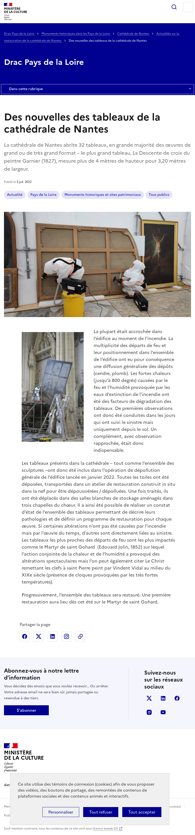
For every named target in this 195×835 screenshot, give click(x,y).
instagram (149, 712)
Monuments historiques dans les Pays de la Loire (76, 33)
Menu (188, 7)
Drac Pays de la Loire (19, 33)
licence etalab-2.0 (105, 828)
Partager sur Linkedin (53, 636)
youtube (163, 712)
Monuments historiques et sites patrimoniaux (103, 194)
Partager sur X (39, 636)
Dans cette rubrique (97, 89)
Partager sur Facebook (25, 636)
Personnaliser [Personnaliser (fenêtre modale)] (60, 812)
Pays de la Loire (43, 194)
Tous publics (159, 194)
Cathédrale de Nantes (133, 33)
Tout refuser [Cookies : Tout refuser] (100, 812)
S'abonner (26, 710)
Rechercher (174, 7)
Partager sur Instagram (66, 636)
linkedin (163, 698)
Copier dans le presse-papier (80, 636)
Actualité (14, 194)
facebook (177, 698)
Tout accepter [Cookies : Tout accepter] (141, 812)
